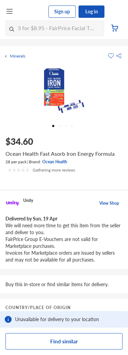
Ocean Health (54, 161)
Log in (91, 11)
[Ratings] (41, 170)
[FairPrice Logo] (31, 12)
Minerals (17, 56)
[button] (119, 56)
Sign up (62, 11)
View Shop (109, 203)
